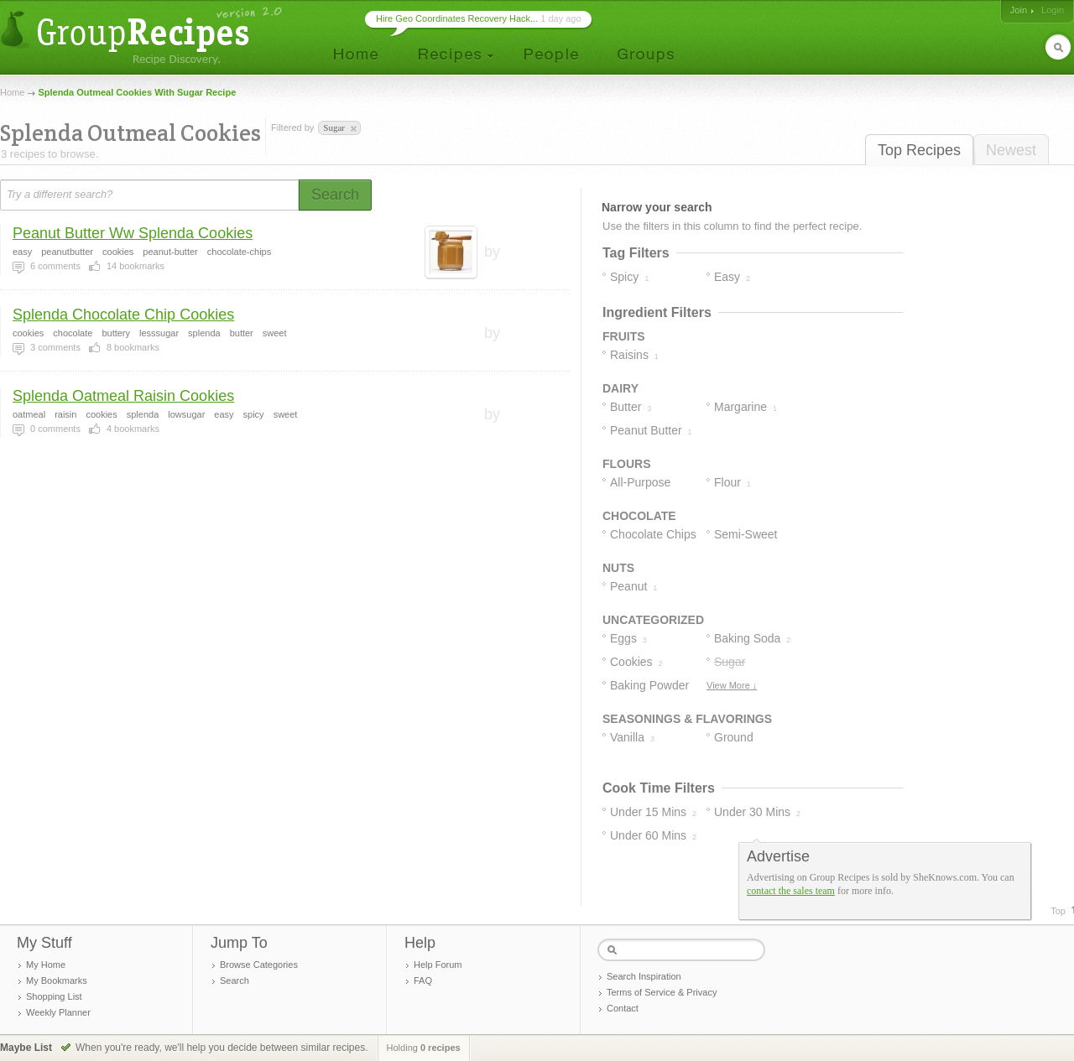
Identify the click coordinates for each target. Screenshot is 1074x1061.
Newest (1011, 150)
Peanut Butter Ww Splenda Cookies (133, 233)
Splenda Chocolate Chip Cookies (123, 314)
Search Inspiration (644, 976)
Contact (623, 1008)
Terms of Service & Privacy (662, 992)
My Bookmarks (56, 980)
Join (1018, 10)
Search (234, 980)
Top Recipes (919, 150)
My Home (45, 965)
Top (1058, 911)
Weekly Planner (58, 1012)
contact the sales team (791, 891)
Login (1052, 10)
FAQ (423, 980)
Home (12, 92)
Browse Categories (259, 965)
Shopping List (54, 996)
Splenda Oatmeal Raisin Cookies (123, 395)
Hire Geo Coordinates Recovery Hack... (457, 18)
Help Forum (437, 965)
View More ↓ (731, 685)
